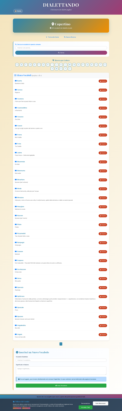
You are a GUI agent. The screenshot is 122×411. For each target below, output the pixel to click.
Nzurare (19, 215)
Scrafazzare (20, 269)
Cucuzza (19, 117)
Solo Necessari (101, 403)
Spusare (19, 316)
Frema (18, 135)
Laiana (18, 152)
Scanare (19, 251)
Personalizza (85, 403)
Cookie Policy (26, 408)
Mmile (18, 188)
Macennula (20, 161)
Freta (18, 144)
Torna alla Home (52, 37)
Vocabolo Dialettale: (22, 357)
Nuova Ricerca (70, 37)
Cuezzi (18, 126)
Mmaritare (20, 179)
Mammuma (20, 170)
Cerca (61, 53)
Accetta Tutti (85, 407)
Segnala (103, 81)
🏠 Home (18, 11)
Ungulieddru (20, 325)
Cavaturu (19, 99)
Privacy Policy (17, 408)
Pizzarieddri (20, 233)
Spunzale (19, 307)
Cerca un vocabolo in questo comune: (28, 44)
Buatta (18, 81)
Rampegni (19, 242)
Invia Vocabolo (61, 385)
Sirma (18, 278)
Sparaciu (19, 287)
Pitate (18, 224)
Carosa (18, 90)
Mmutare (19, 197)
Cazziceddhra (21, 108)
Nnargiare (19, 206)
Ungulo (18, 334)
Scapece (19, 260)
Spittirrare (19, 296)
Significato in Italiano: (22, 365)
